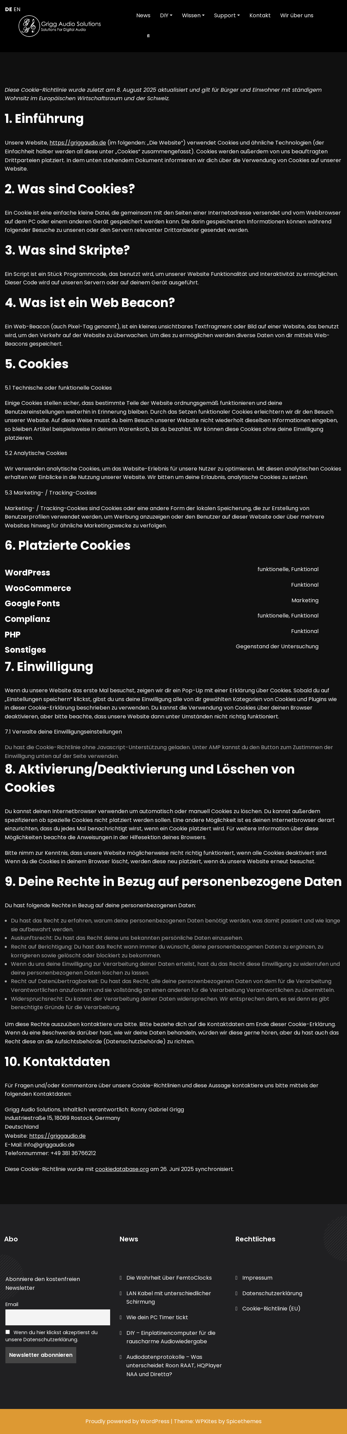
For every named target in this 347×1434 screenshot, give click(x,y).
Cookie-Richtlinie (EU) (271, 1308)
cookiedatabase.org (122, 1169)
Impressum (257, 1278)
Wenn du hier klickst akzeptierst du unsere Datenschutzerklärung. (51, 1336)
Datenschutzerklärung (272, 1293)
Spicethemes (244, 1421)
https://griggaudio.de (77, 143)
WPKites (206, 1421)
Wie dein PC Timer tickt (157, 1317)
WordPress (154, 1421)
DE (8, 9)
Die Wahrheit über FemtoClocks (169, 1278)
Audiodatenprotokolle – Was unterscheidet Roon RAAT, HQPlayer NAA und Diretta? (174, 1365)
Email (11, 1304)
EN (17, 9)
